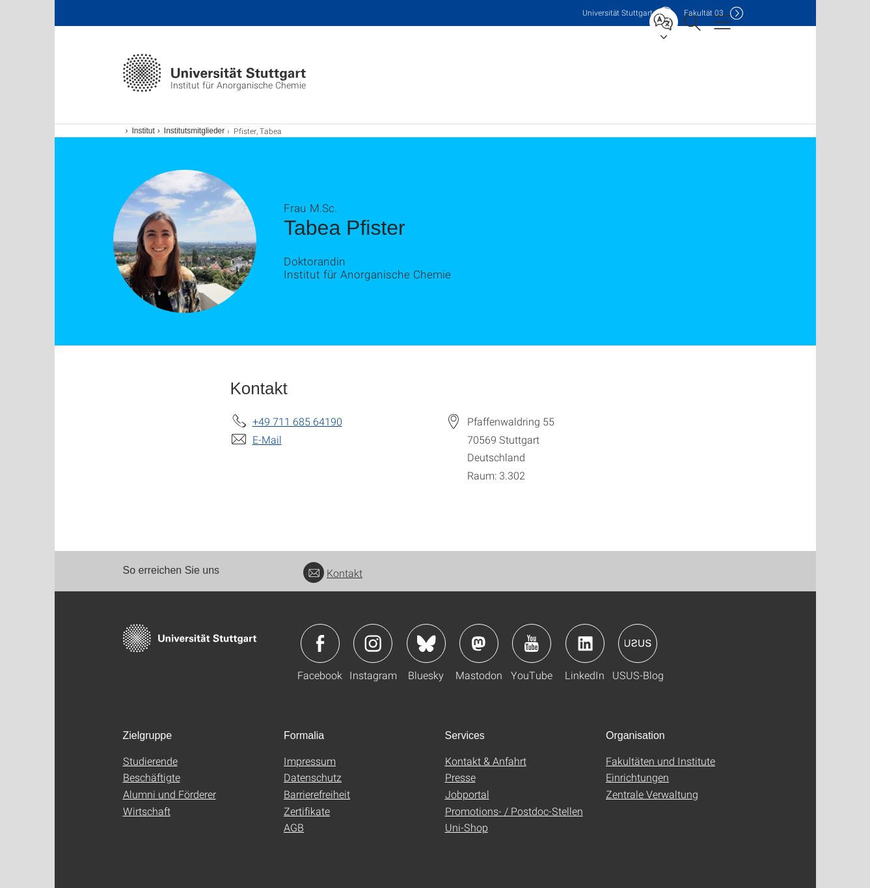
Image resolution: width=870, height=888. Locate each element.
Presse (460, 777)
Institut (143, 130)
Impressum (310, 761)
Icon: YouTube (531, 643)
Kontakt (332, 573)
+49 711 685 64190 (297, 421)
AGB (294, 827)
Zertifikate (307, 811)
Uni (617, 13)
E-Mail (267, 439)
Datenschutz (313, 777)
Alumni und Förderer (169, 794)
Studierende (150, 761)
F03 (704, 13)
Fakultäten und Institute (660, 761)
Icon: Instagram (372, 643)
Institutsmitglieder (194, 130)
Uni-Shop (466, 827)
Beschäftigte (151, 777)
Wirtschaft (146, 811)
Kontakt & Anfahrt (485, 761)
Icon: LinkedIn (585, 643)
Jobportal (467, 794)
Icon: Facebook (320, 643)
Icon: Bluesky (426, 643)
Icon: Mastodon (478, 643)
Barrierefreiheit (317, 794)
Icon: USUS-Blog (637, 643)
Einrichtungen (637, 777)
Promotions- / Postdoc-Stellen (514, 811)
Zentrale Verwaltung (652, 794)
